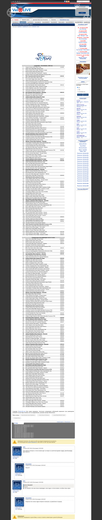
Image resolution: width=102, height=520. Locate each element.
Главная (16, 19)
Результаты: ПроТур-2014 (83, 161)
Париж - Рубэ (83, 151)
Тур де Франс (83, 145)
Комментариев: (16, 456)
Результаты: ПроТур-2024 (83, 180)
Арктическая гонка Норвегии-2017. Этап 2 (24, 425)
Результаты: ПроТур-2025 (83, 183)
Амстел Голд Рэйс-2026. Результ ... (82, 110)
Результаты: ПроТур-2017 (83, 167)
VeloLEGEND (45, 22)
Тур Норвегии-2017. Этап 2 (20, 430)
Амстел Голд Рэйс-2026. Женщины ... (82, 106)
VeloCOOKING (69, 22)
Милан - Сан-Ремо (83, 149)
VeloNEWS (15, 22)
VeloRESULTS (25, 26)
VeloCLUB (60, 22)
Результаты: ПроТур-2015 (83, 163)
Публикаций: (15, 457)
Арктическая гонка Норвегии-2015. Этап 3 (24, 434)
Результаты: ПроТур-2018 (83, 169)
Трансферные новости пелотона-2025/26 (83, 78)
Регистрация (78, 14)
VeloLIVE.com (22, 411)
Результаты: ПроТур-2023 (83, 178)
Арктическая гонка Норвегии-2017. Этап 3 (23, 24)
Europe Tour (17, 418)
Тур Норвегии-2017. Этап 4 (20, 427)
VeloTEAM (29, 22)
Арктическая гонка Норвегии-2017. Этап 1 (24, 426)
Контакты (53, 19)
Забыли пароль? (85, 14)
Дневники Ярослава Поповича (40, 19)
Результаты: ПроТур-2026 (83, 185)
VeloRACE (22, 22)
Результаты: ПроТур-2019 (83, 171)
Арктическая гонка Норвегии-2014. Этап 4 (24, 435)
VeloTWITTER (78, 22)
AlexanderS (28, 464)
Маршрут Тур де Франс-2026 (83, 53)
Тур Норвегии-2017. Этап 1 (20, 431)
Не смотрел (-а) (81, 91)
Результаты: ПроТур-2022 (83, 176)
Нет (79, 89)
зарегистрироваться (32, 442)
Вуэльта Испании (83, 147)
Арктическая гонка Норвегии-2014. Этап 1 (24, 437)
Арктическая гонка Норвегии (27, 415)
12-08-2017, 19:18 (35, 26)
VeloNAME (37, 22)
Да (79, 87)
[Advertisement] (51, 39)
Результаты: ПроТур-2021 (83, 174)
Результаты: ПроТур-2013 (83, 159)
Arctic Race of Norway (44, 415)
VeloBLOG (86, 22)
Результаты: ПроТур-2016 (83, 165)
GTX (24, 447)
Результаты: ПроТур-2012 (83, 157)
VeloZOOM (53, 22)
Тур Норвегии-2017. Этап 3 (20, 429)
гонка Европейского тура (59, 415)
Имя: (14, 458)
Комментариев (60, 421)
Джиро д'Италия (82, 143)
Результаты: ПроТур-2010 (83, 153)
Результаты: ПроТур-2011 (83, 155)
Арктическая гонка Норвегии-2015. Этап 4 (24, 433)
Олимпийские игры (64, 19)
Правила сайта (25, 19)
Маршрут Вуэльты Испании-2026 (83, 58)
